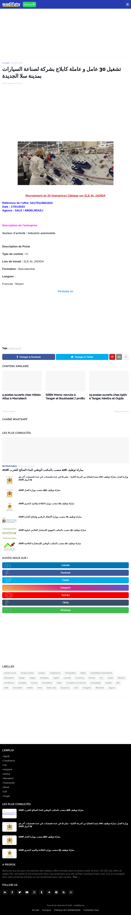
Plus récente (9, 410)
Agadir (56, 676)
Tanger (22, 676)
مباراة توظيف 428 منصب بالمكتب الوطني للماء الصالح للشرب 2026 (39, 468)
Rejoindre (29, 4)
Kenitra (92, 676)
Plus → (76, 875)
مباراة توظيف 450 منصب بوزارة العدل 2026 (39, 488)
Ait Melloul (9, 681)
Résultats (100, 686)
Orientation (47, 681)
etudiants (44, 676)
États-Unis (51, 686)
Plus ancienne (120, 410)
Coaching (79, 676)
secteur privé (17, 63)
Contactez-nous (91, 909)
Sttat (6, 686)
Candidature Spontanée (101, 671)
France (34, 681)
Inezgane (87, 686)
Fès (101, 676)
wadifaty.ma (79, 904)
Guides (108, 681)
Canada (67, 676)
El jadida (22, 681)
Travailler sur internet (76, 681)
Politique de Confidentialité (67, 909)
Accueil (5, 63)
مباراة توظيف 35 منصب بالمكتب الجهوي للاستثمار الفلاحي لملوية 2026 (52, 528)
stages (32, 676)
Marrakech (9, 676)
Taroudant (17, 686)
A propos (46, 909)
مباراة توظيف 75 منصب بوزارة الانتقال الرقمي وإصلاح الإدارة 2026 (50, 515)
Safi (117, 681)
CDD (76, 686)
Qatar (59, 681)
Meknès (121, 676)
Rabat (83, 671)
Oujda (110, 676)
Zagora (112, 686)
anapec (41, 671)
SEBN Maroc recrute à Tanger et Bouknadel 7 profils (64, 396)
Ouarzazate (95, 681)
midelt (30, 686)
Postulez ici (65, 291)
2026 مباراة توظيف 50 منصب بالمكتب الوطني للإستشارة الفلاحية (50, 542)
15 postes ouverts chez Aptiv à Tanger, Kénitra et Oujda (106, 396)
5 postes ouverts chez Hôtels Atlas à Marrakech (19, 396)
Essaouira (65, 686)
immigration (70, 671)
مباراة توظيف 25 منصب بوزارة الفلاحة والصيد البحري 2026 (46, 502)
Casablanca (55, 671)
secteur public (27, 671)
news (39, 686)
